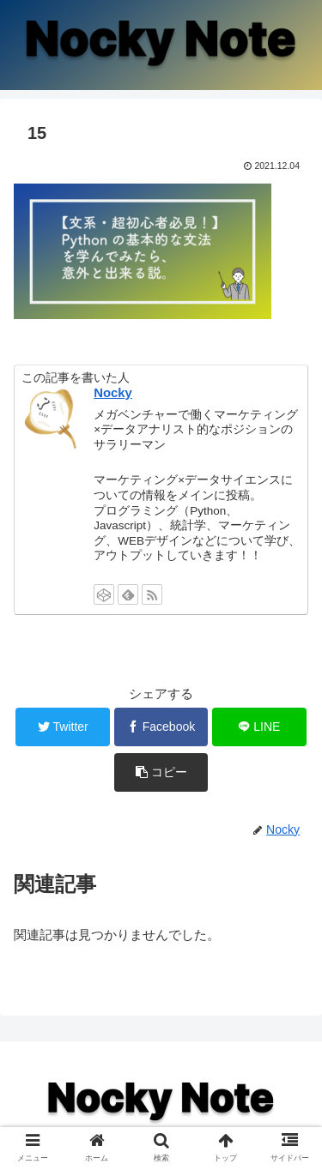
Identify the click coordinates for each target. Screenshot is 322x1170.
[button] (161, 772)
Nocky (113, 393)
